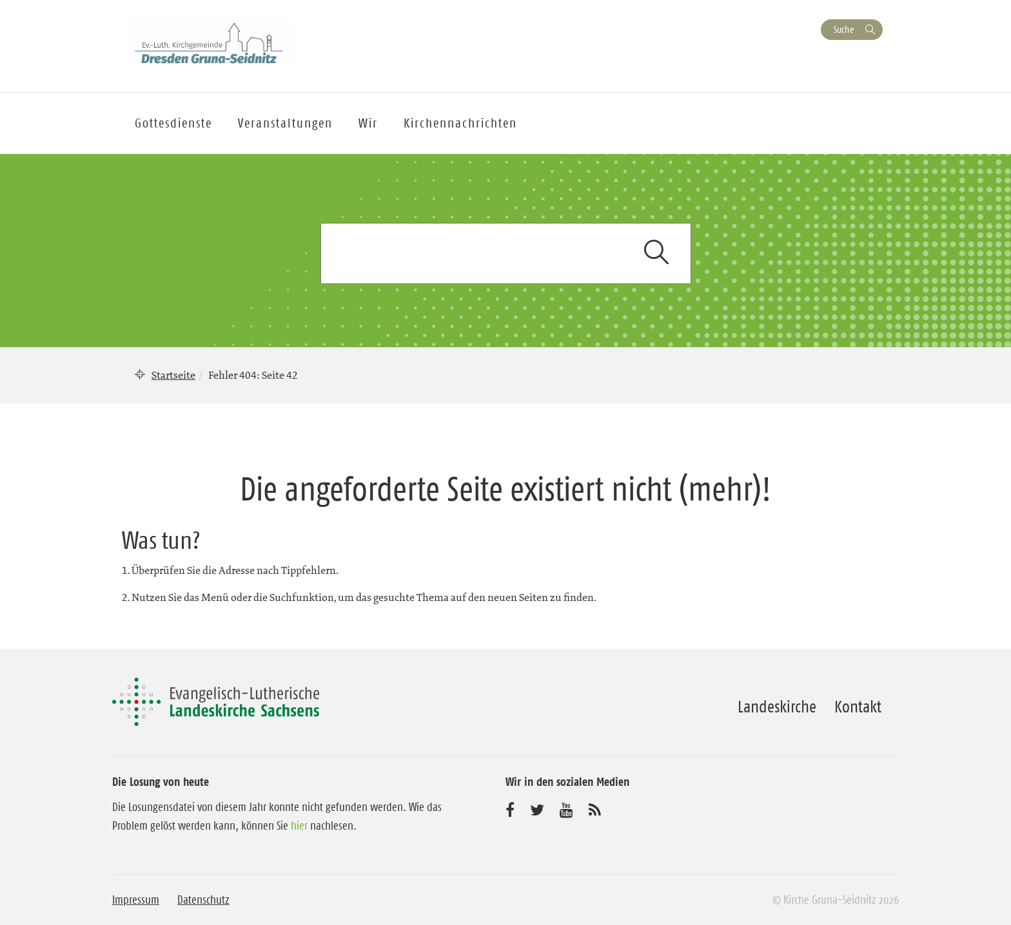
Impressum (135, 900)
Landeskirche (777, 706)
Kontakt (857, 706)
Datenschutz (203, 900)
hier (299, 826)
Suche (844, 29)
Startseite (173, 375)
